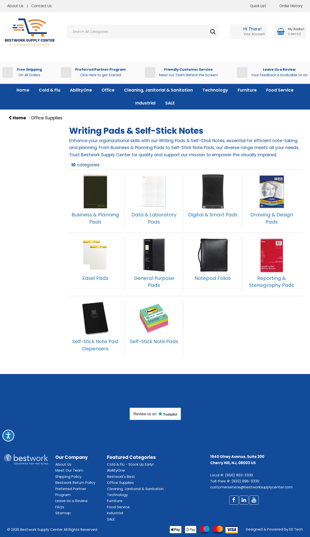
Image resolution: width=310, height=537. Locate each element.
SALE (170, 103)
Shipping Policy (68, 476)
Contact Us (41, 5)
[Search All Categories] (143, 32)
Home (23, 90)
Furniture (247, 90)
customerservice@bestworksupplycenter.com (251, 487)
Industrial (145, 103)
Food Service (279, 90)
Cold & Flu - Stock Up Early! (130, 464)
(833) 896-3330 (245, 481)
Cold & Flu (49, 90)
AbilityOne (81, 90)
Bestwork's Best (121, 476)
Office (107, 90)
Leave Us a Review (71, 500)
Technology (215, 90)
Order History (287, 5)
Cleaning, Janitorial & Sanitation (158, 90)
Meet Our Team (69, 470)
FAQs (59, 506)
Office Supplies (46, 118)
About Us (15, 5)
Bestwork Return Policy (75, 482)
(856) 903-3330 (239, 475)
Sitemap (63, 512)
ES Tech (296, 529)
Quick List (254, 5)
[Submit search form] (213, 32)
